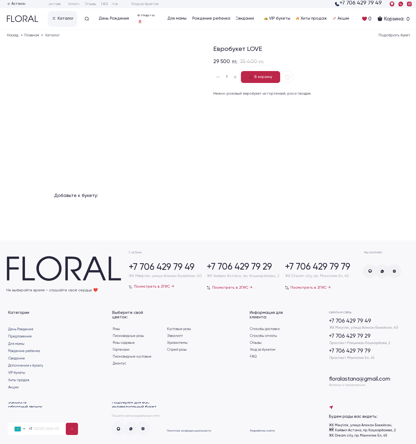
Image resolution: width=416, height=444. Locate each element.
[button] (62, 19)
